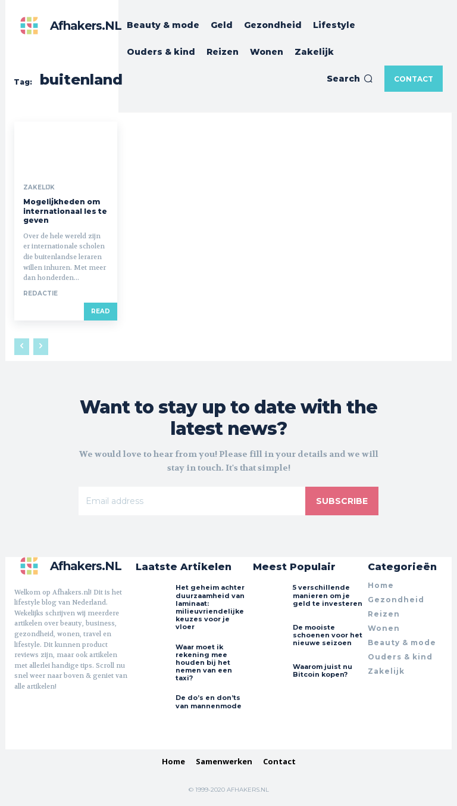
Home (381, 585)
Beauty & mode (402, 642)
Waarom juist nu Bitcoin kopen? (322, 670)
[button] (350, 78)
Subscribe (342, 501)
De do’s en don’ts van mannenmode (209, 701)
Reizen (384, 613)
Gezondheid (396, 599)
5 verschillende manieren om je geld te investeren (327, 595)
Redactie (40, 293)
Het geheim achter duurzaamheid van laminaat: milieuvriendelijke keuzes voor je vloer (210, 607)
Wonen (384, 628)
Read (100, 311)
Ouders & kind (400, 656)
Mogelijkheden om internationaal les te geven (65, 211)
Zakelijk (39, 188)
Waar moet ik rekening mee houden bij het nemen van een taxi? (204, 663)
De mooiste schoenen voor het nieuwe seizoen (327, 635)
